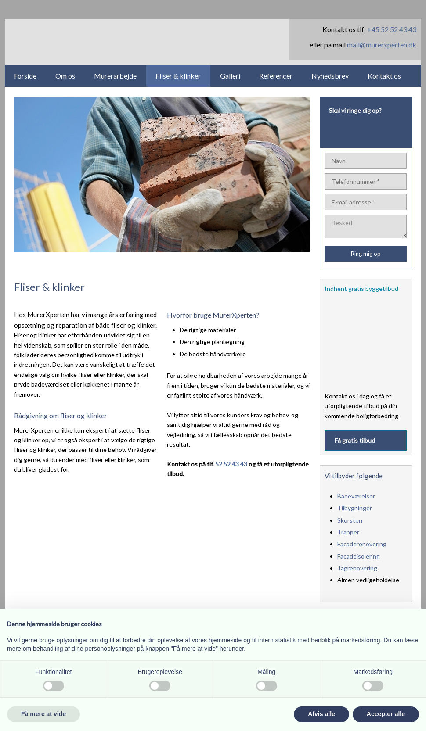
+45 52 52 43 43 (391, 29)
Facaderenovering (361, 544)
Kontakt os (384, 76)
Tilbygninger (354, 508)
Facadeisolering (358, 556)
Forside (25, 76)
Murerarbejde (115, 76)
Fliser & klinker (178, 76)
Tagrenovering (357, 568)
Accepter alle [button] (386, 713)
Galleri (230, 76)
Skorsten (349, 520)
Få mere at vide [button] (43, 713)
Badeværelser (356, 496)
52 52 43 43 (231, 464)
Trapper (348, 532)
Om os (65, 76)
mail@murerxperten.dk (381, 44)
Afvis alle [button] (321, 713)
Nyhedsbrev (330, 76)
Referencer (275, 76)
